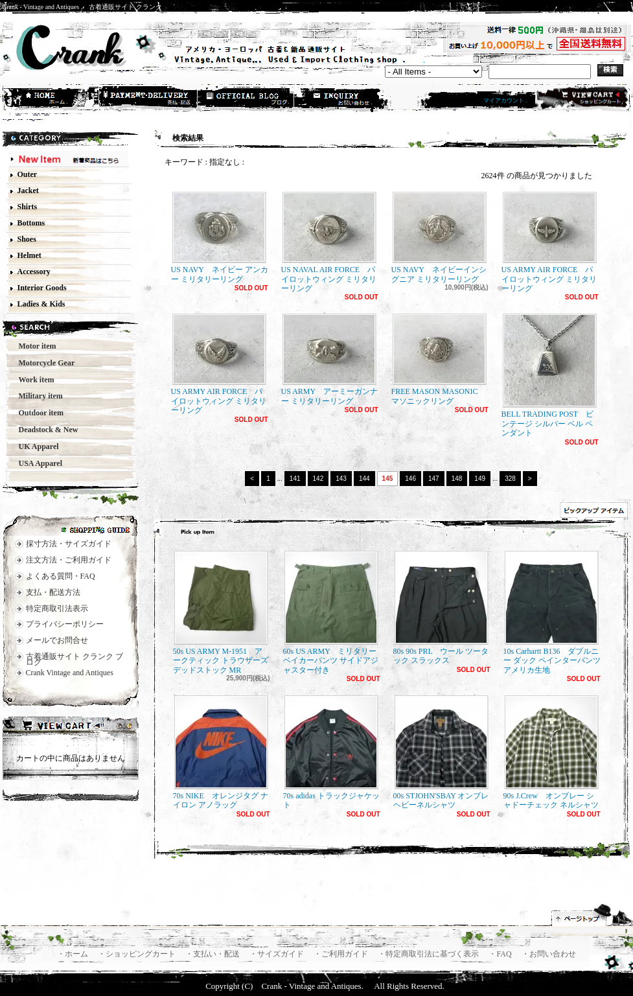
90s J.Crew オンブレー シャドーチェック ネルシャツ (551, 752)
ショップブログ (246, 99)
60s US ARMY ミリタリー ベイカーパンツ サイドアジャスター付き (331, 613)
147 (433, 478)
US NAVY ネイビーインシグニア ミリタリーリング (439, 237)
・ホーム (73, 953)
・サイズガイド (277, 953)
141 (295, 478)
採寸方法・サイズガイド (68, 543)
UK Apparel (35, 446)
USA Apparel (36, 463)
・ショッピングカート (138, 953)
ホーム (51, 99)
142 (318, 478)
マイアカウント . (505, 100)
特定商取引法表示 (57, 608)
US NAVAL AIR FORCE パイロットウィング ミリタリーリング (329, 242)
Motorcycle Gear (43, 362)
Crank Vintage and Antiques (69, 672)
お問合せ (343, 99)
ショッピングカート (581, 98)
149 (479, 478)
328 (510, 478)
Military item (37, 395)
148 (457, 478)
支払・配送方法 (149, 99)
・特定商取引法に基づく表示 (429, 953)
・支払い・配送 (213, 953)
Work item (32, 379)
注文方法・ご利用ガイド (68, 559)
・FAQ (501, 953)
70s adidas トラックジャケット (331, 752)
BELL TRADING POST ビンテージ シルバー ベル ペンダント (549, 375)
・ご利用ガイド (342, 953)
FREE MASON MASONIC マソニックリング (439, 359)
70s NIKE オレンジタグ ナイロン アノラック (221, 752)
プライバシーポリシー (65, 624)
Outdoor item (37, 412)
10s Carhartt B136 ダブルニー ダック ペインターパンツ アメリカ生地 (552, 613)
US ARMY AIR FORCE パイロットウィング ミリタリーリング (549, 242)
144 (364, 478)
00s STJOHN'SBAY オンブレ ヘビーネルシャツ (441, 752)
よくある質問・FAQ (60, 576)
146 (410, 478)
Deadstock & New (44, 429)
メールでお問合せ (57, 640)
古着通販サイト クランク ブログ (74, 659)
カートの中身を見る (71, 727)
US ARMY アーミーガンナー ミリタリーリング (329, 359)
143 (341, 478)
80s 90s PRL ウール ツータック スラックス (441, 608)
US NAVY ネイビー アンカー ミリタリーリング (219, 237)
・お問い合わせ (549, 953)
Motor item (33, 346)
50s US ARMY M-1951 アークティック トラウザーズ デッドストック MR (221, 613)
